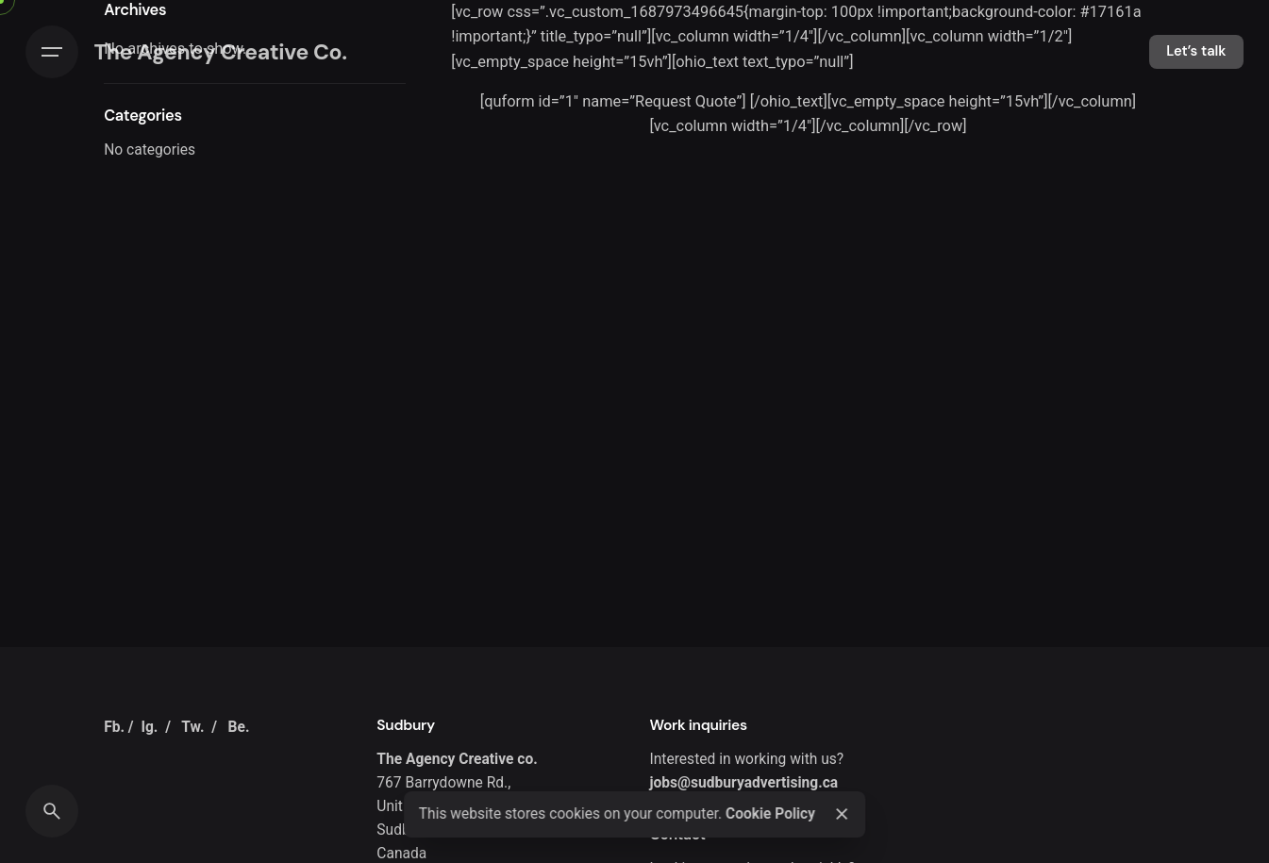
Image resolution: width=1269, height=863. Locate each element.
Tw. (192, 727)
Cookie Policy (770, 813)
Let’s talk (1196, 50)
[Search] (51, 811)
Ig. (149, 727)
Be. (239, 727)
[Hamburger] (51, 51)
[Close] (841, 814)
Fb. (114, 727)
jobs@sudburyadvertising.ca (744, 782)
